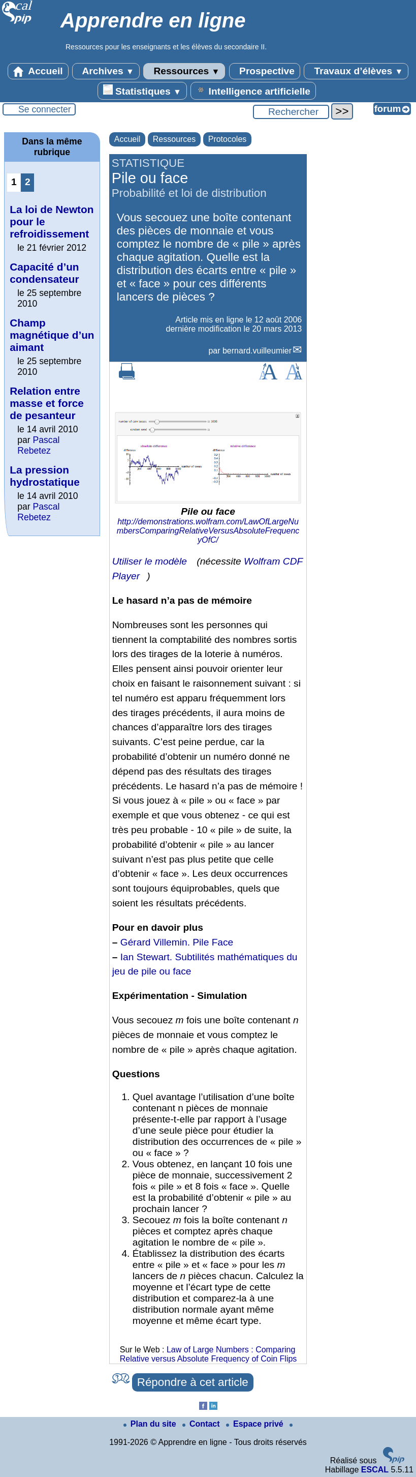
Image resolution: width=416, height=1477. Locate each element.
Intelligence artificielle (253, 90)
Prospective (265, 71)
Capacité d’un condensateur (44, 273)
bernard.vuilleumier (257, 350)
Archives (106, 71)
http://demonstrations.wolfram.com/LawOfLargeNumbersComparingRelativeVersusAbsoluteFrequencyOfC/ (208, 530)
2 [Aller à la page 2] (27, 181)
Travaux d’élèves (356, 71)
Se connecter (44, 109)
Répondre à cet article (192, 1382)
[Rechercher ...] (291, 112)
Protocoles (227, 139)
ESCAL (375, 1469)
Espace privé (255, 1424)
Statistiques (142, 90)
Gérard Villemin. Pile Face (177, 942)
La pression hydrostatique (45, 476)
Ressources (184, 71)
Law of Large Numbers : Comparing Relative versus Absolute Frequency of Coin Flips (208, 1354)
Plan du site (150, 1424)
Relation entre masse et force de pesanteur (47, 403)
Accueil (38, 71)
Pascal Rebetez (38, 445)
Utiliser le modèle (149, 561)
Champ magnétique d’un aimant (52, 335)
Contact (202, 1424)
